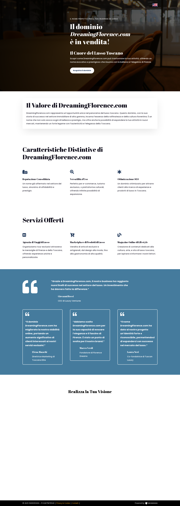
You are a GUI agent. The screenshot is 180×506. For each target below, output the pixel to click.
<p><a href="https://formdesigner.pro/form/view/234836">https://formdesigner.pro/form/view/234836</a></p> (90, 447)
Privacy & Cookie (63, 503)
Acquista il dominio (82, 70)
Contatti (75, 503)
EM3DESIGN (153, 503)
